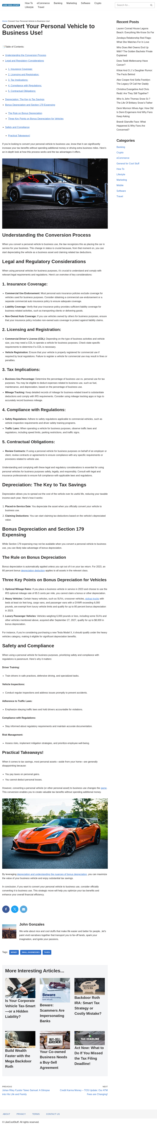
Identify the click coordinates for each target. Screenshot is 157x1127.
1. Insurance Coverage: (20, 69)
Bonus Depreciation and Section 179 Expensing (30, 105)
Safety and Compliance (17, 127)
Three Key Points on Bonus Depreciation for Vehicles (36, 118)
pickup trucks (92, 598)
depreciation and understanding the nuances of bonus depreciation (52, 874)
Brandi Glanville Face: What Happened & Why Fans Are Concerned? (131, 126)
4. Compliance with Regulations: (25, 85)
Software (85, 3)
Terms (36, 1115)
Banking (58, 3)
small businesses (31, 952)
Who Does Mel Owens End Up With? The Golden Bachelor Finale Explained (135, 51)
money (14, 952)
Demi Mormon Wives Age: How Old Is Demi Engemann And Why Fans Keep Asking (135, 112)
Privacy (21, 1115)
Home (5, 21)
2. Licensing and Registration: (23, 74)
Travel (41, 7)
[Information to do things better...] (11, 5)
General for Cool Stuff (128, 163)
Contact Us (53, 1115)
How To (29, 3)
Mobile (120, 185)
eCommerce (43, 3)
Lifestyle (29, 7)
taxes (47, 952)
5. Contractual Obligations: (22, 91)
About (6, 1115)
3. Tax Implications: (18, 80)
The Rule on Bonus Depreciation (25, 113)
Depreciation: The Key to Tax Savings (24, 99)
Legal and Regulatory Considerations (24, 60)
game (104, 788)
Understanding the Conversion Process (25, 55)
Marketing (71, 3)
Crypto (97, 3)
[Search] (131, 5)
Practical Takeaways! (19, 135)
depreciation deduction (33, 570)
